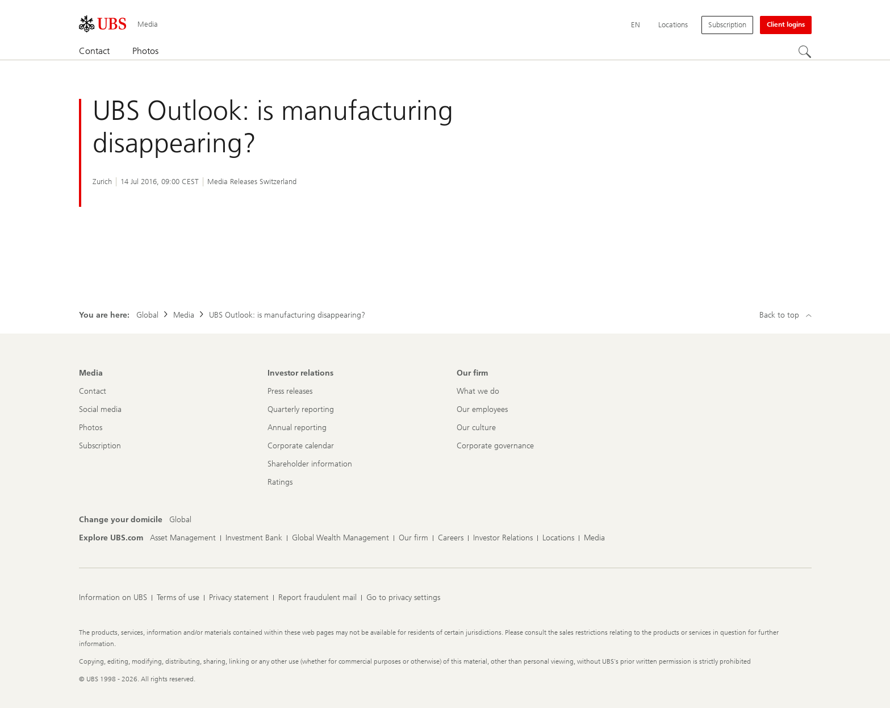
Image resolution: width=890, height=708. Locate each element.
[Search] (805, 52)
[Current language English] (635, 25)
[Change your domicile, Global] (180, 520)
